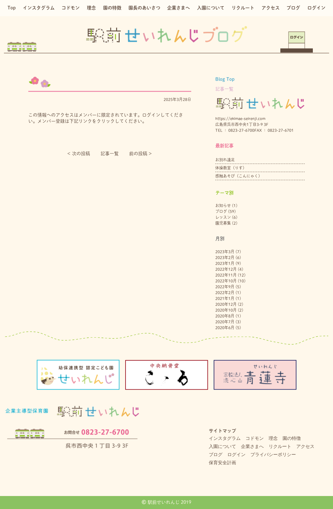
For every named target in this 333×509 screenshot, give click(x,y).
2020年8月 (224, 316)
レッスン (223, 217)
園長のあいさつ (144, 8)
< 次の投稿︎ (78, 153)
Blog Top (224, 79)
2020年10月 (226, 310)
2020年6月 (224, 327)
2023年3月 (224, 252)
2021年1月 (224, 298)
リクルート (243, 8)
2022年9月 (224, 287)
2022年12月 (226, 269)
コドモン (70, 8)
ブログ (293, 8)
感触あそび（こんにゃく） (238, 176)
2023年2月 (224, 257)
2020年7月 (224, 322)
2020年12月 (226, 304)
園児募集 (223, 223)
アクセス (270, 8)
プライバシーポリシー (273, 454)
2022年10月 (226, 281)
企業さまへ (178, 8)
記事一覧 (109, 153)
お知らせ (223, 205)
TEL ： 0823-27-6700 (234, 130)
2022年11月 (226, 275)
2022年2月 (224, 292)
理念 (91, 8)
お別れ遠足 (225, 160)
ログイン (316, 8)
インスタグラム (39, 8)
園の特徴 (112, 8)
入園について (210, 8)
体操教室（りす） (230, 168)
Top (11, 8)
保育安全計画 (222, 462)
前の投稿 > (140, 153)
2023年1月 (224, 263)
